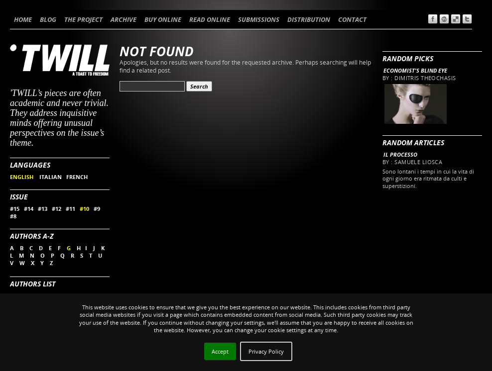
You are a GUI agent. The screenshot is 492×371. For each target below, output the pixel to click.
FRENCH (77, 177)
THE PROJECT (83, 19)
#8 (13, 216)
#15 (14, 208)
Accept (220, 351)
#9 (97, 208)
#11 (70, 208)
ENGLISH (22, 177)
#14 (28, 208)
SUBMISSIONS (258, 19)
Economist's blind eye (415, 70)
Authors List (32, 283)
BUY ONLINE (162, 19)
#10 (84, 208)
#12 (56, 208)
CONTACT (352, 19)
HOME (23, 19)
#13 (42, 208)
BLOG (48, 19)
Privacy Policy (266, 351)
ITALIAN (50, 177)
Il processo (400, 154)
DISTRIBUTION (308, 19)
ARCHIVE (123, 19)
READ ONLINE (209, 19)
